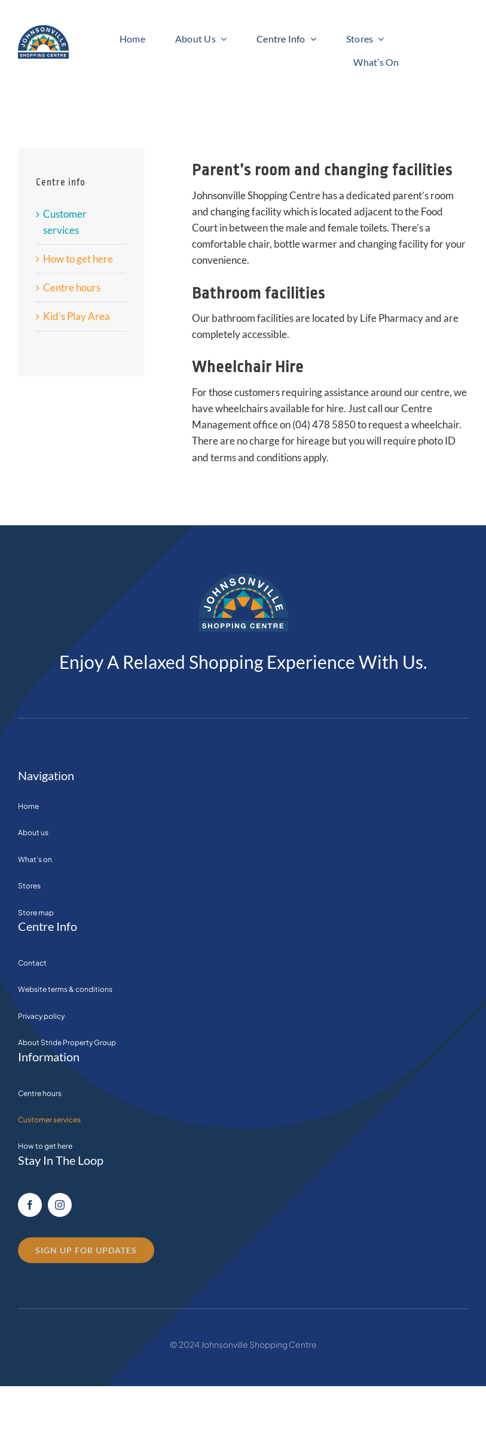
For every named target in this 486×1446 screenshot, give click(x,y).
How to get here (78, 258)
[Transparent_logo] (43, 30)
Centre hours (71, 287)
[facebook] (30, 1205)
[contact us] (86, 1255)
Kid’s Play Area (76, 316)
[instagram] (60, 1205)
